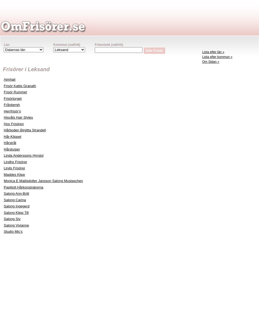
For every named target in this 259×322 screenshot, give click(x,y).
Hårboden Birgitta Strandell (25, 130)
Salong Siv (12, 219)
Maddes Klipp (14, 175)
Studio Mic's (13, 231)
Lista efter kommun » (217, 57)
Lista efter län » (213, 52)
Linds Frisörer (14, 168)
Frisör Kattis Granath (20, 86)
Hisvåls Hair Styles (18, 117)
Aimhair (10, 79)
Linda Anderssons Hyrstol (23, 155)
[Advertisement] (229, 150)
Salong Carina (15, 200)
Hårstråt (10, 143)
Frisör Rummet (15, 92)
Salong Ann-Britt (16, 193)
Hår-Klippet (12, 137)
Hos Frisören (14, 124)
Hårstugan (12, 149)
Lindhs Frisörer (15, 162)
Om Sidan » (210, 62)
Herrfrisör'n (12, 111)
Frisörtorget (13, 99)
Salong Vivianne (16, 225)
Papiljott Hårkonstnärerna (23, 187)
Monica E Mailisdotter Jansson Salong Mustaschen (43, 181)
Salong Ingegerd (16, 206)
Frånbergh (12, 105)
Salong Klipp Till (16, 213)
